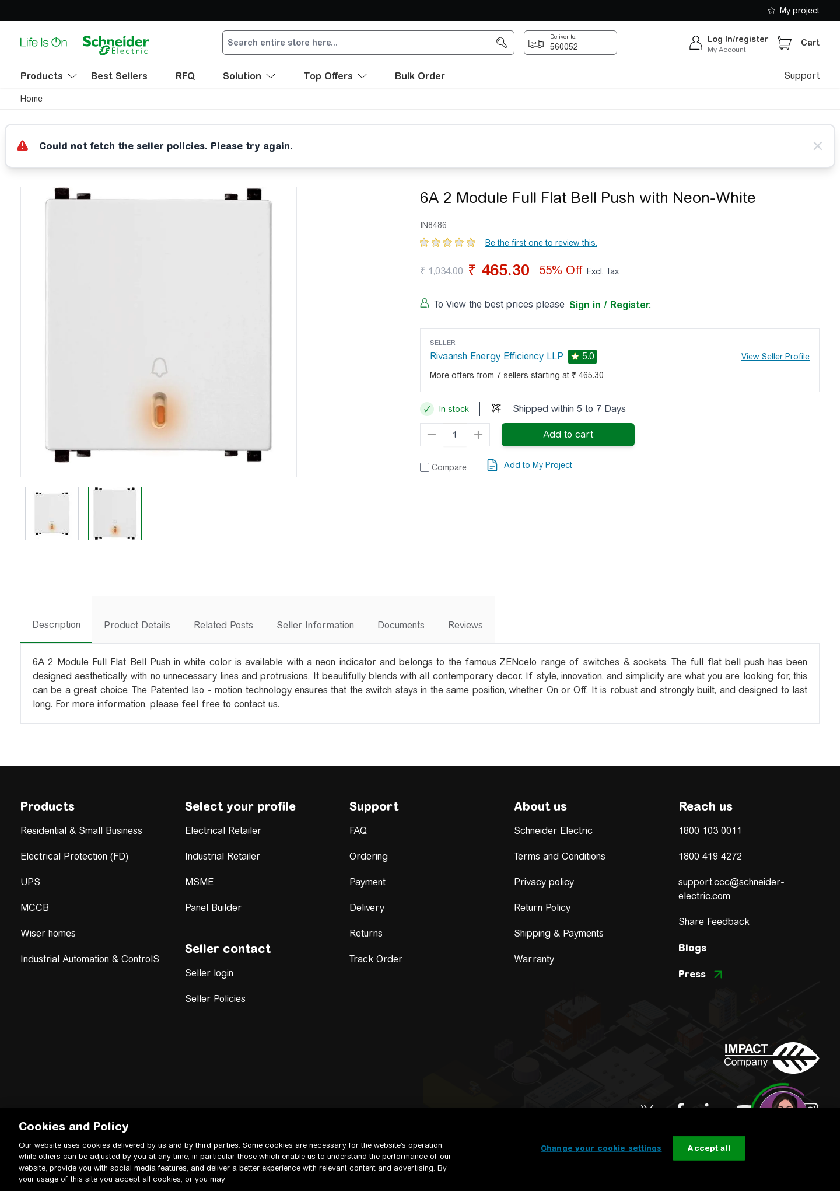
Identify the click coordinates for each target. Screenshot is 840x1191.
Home (31, 98)
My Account (727, 50)
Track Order (375, 959)
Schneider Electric (553, 830)
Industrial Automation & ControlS (89, 959)
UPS (30, 882)
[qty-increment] (478, 434)
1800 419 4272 (710, 856)
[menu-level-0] (48, 76)
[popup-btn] (570, 42)
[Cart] (785, 43)
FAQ (358, 830)
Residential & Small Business (81, 830)
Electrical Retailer (223, 830)
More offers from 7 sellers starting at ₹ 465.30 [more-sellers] (517, 375)
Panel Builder (213, 907)
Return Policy (542, 907)
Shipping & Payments (559, 933)
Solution (249, 76)
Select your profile (240, 806)
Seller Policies (215, 998)
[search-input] (362, 42)
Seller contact (228, 948)
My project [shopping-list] (794, 10)
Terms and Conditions (560, 856)
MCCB (34, 907)
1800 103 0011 (710, 830)
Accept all (708, 1148)
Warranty (534, 959)
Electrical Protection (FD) (74, 856)
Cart (810, 42)
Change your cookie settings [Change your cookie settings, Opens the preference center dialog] (601, 1148)
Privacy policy (544, 882)
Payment (367, 882)
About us (540, 806)
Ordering (368, 856)
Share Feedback (714, 921)
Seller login (209, 973)
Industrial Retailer (222, 856)
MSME (199, 882)
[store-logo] (85, 42)
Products (47, 806)
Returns (366, 933)
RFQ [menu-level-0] (185, 76)
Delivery (366, 907)
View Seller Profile (775, 356)
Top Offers (335, 76)
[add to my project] (528, 465)
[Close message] (818, 146)
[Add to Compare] (443, 467)
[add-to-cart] (568, 434)
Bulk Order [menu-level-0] (420, 76)
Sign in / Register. (610, 304)
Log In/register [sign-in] (738, 39)
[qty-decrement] (431, 434)
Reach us (705, 806)
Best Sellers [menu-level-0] (119, 76)
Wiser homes (48, 933)
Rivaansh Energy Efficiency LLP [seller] (497, 356)
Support (802, 75)
